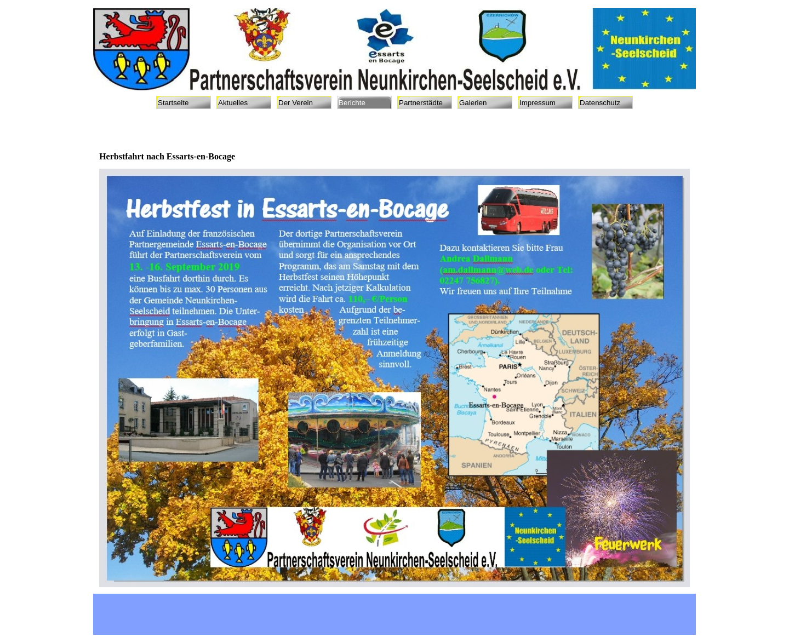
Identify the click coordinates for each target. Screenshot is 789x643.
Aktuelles (233, 103)
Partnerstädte (421, 103)
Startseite (173, 103)
